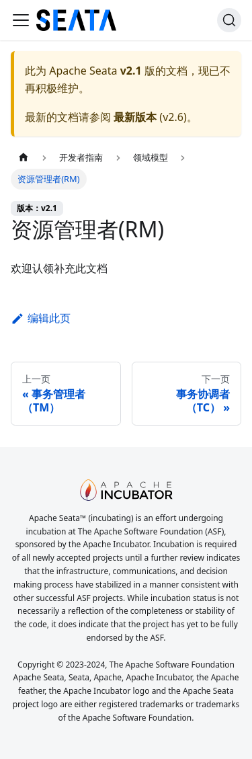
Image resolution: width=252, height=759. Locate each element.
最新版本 (135, 117)
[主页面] (23, 157)
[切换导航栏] (21, 20)
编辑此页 (41, 318)
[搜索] (229, 20)
